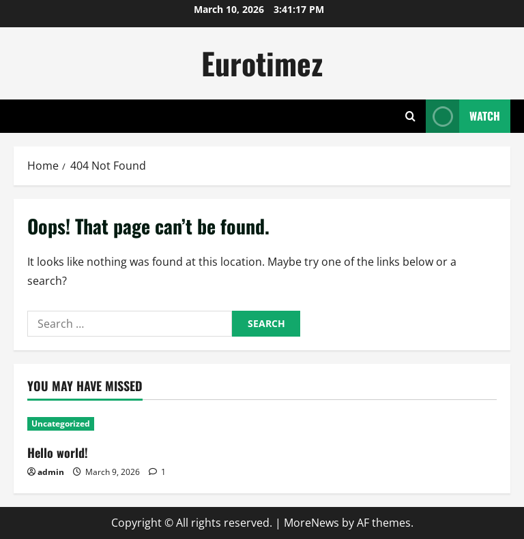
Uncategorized (60, 423)
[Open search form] (410, 116)
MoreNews (311, 522)
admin (51, 472)
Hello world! (57, 452)
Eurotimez (262, 63)
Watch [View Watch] (463, 116)
